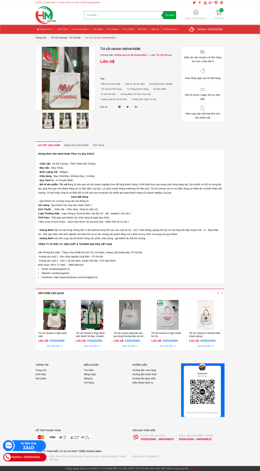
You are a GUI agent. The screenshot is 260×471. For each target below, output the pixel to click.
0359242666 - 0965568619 (157, 439)
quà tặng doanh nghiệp (160, 84)
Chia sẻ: (104, 107)
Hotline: (210, 29)
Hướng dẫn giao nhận (144, 378)
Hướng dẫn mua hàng (144, 370)
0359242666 (57, 340)
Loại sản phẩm (80, 29)
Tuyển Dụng (170, 29)
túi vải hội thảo (108, 94)
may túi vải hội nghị (135, 84)
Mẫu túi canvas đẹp (110, 84)
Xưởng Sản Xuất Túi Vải (144, 99)
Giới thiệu (62, 29)
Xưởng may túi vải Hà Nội (114, 99)
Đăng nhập (190, 18)
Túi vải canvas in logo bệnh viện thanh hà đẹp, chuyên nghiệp (90, 336)
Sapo (192, 468)
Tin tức (143, 29)
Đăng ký (202, 18)
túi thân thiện (159, 89)
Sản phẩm (40, 378)
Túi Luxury (128, 29)
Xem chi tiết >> (54, 346)
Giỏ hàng (89, 382)
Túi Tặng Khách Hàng (138, 89)
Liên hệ (155, 29)
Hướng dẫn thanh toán (144, 374)
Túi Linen (98, 29)
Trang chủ (45, 29)
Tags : (103, 78)
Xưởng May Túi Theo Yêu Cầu (135, 94)
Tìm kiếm (89, 370)
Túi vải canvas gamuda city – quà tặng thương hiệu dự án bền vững (129, 336)
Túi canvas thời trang (111, 89)
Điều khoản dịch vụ (142, 382)
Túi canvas (112, 29)
